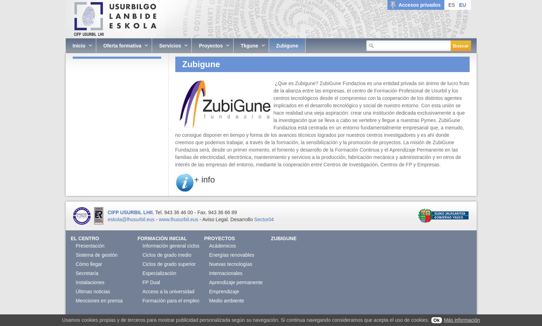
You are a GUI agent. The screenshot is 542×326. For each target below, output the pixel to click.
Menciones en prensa (99, 300)
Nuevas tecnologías (230, 264)
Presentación (90, 246)
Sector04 (264, 219)
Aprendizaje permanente (236, 282)
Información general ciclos (171, 246)
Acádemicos (222, 246)
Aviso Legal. (215, 219)
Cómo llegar (89, 264)
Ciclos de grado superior (169, 264)
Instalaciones (90, 282)
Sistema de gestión (97, 255)
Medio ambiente (226, 300)
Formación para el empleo (171, 300)
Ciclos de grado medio (166, 255)
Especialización (159, 273)
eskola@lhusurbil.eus (131, 219)
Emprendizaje (224, 291)
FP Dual (151, 282)
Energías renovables (231, 255)
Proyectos (219, 238)
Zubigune (283, 238)
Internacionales (225, 273)
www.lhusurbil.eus (178, 219)
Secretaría (87, 273)
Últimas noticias (93, 291)
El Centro (85, 238)
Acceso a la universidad (168, 291)
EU (462, 5)
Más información (462, 320)
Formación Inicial (162, 238)
